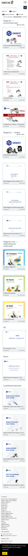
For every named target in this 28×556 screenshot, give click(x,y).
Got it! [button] (4, 553)
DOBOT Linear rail (6, 511)
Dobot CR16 (4, 507)
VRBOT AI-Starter (5, 526)
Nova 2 (3, 521)
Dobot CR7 (4, 510)
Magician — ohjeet (11, 132)
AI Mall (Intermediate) (9, 293)
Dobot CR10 (4, 504)
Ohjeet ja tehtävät (8, 14)
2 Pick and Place (7, 98)
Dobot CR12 (4, 505)
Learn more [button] (5, 549)
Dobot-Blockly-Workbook (10, 155)
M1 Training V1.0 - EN (9, 348)
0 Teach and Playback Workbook (12, 45)
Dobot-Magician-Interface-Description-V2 (14, 207)
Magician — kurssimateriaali (10, 21)
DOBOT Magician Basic (7, 513)
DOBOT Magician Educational (8, 500)
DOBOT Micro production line (9, 518)
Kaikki (4, 11)
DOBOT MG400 (5, 524)
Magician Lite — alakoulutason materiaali (10, 243)
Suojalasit (3, 523)
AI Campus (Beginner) (9, 267)
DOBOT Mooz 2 (5, 519)
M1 (4, 327)
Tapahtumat (4, 529)
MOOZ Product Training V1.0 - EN (12, 377)
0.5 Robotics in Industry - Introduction (13, 124)
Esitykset (12, 11)
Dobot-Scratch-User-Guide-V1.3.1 (12, 233)
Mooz (5, 356)
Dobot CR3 (4, 508)
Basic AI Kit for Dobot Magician (9, 499)
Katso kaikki (21, 24)
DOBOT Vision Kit (5, 502)
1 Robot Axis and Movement (11, 72)
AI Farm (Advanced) (8, 319)
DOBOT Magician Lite (6, 516)
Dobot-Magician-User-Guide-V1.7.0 (13, 181)
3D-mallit (20, 14)
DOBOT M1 (4, 527)
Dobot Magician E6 (6, 515)
